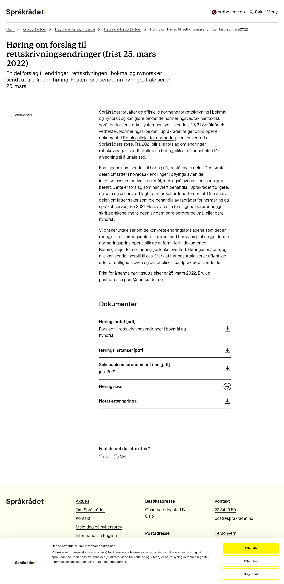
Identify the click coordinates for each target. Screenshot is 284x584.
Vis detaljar (213, 576)
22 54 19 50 (225, 510)
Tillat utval (251, 545)
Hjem (10, 29)
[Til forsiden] (26, 12)
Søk (255, 12)
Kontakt (83, 518)
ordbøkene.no (228, 12)
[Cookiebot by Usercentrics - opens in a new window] (25, 576)
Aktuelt (82, 501)
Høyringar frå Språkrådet (122, 29)
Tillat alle (251, 532)
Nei (123, 457)
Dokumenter (16, 115)
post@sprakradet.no (143, 279)
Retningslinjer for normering (149, 138)
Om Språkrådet (34, 29)
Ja (107, 457)
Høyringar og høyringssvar (75, 29)
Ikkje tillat (251, 558)
